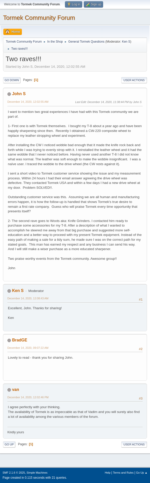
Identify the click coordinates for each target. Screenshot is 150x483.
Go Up (9, 444)
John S (18, 94)
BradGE (19, 340)
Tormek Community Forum (39, 17)
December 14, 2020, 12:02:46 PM (28, 397)
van (15, 389)
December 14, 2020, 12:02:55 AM (27, 101)
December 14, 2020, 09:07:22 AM (27, 347)
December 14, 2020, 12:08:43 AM (27, 298)
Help (108, 472)
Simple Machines (36, 472)
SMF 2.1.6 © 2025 (14, 472)
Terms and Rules (123, 472)
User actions (134, 80)
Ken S (126, 41)
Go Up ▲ (141, 472)
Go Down (12, 80)
